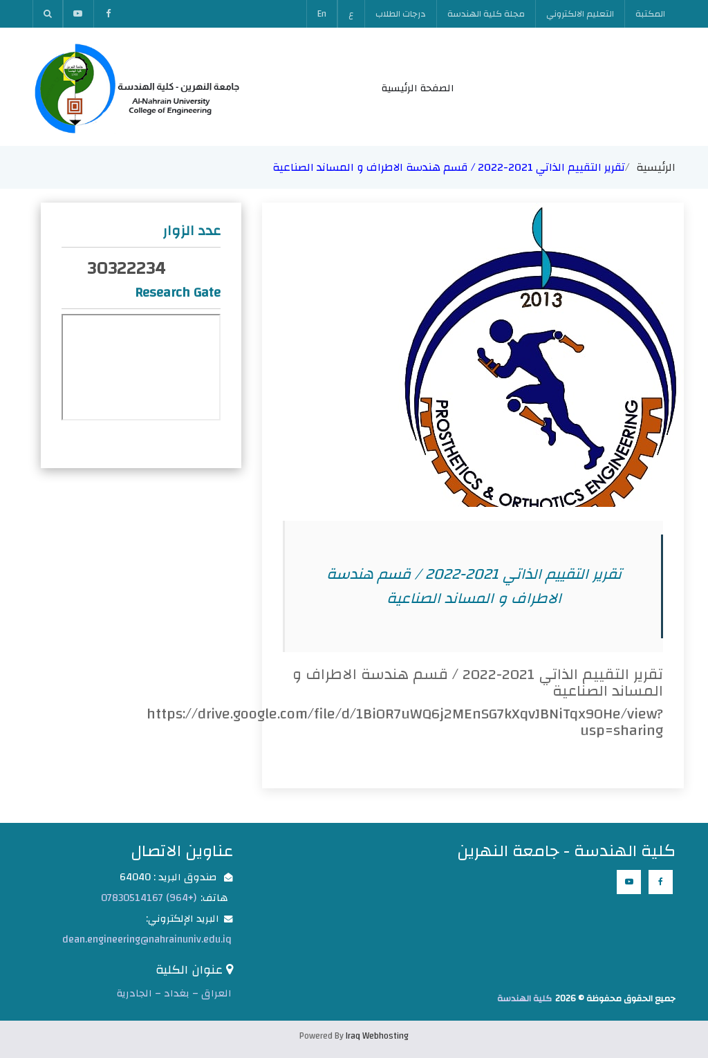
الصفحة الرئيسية (418, 88)
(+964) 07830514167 (148, 898)
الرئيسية (656, 167)
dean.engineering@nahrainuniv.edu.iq (147, 939)
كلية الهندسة (524, 998)
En (321, 14)
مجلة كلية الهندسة (486, 14)
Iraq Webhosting (377, 1036)
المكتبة (650, 14)
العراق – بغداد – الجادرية (174, 993)
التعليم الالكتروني (580, 14)
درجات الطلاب (400, 14)
